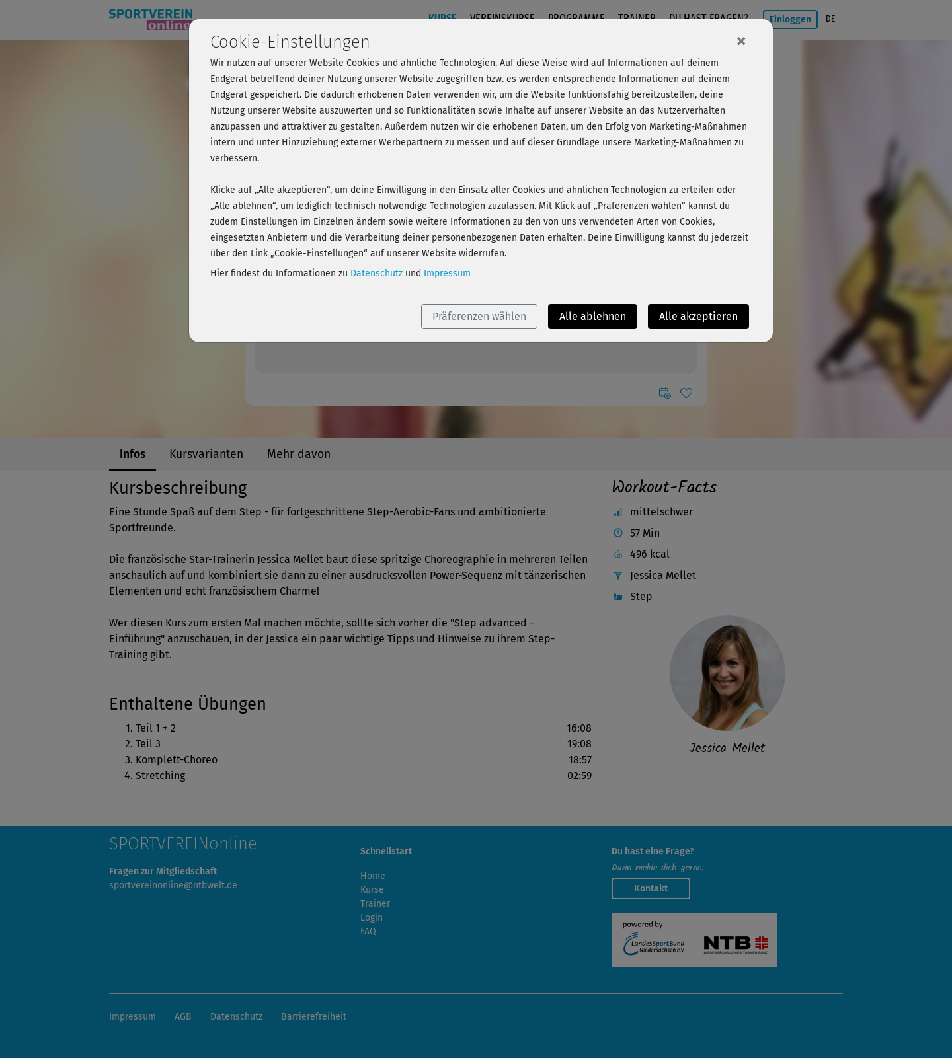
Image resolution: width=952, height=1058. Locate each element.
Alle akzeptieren (698, 316)
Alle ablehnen (592, 316)
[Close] (741, 40)
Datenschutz (376, 273)
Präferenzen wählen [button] (479, 316)
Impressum (447, 273)
